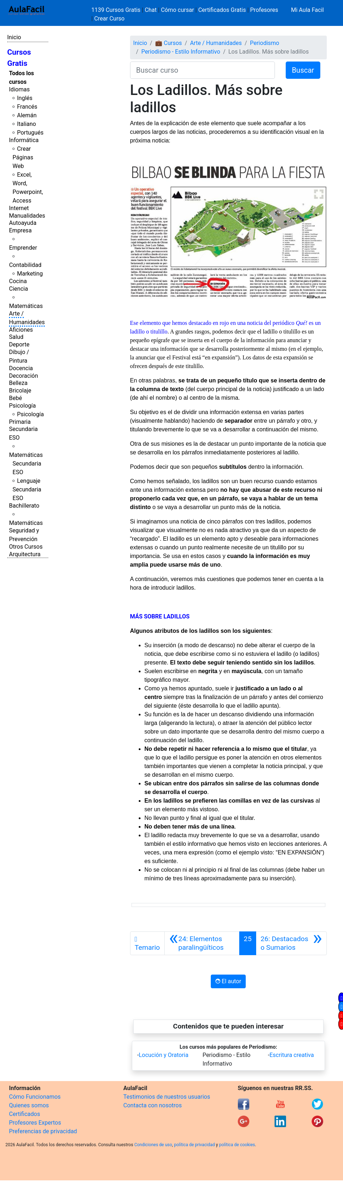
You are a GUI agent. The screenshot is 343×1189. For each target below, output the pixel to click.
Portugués (30, 132)
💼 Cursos (168, 43)
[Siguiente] (291, 943)
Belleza (18, 383)
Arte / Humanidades (216, 43)
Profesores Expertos (35, 1122)
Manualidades (27, 215)
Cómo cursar (177, 9)
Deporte (19, 344)
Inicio (14, 37)
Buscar (303, 70)
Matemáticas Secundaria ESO (26, 463)
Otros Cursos (26, 546)
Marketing (30, 273)
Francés (27, 106)
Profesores (264, 9)
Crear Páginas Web (23, 157)
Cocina (18, 281)
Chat (151, 9)
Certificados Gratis (222, 9)
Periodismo (264, 43)
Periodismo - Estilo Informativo (180, 51)
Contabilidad (25, 265)
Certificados (24, 1114)
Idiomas (19, 89)
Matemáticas (26, 306)
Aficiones (21, 329)
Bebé (15, 398)
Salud (16, 336)
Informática (24, 140)
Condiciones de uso (153, 1144)
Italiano (26, 124)
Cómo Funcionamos (35, 1096)
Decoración (23, 375)
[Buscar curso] (202, 70)
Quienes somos (29, 1105)
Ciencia (18, 288)
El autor (228, 981)
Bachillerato (24, 505)
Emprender (23, 247)
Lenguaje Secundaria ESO (27, 489)
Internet (19, 208)
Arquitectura (24, 554)
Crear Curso (109, 18)
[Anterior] (202, 943)
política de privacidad (194, 1144)
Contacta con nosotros (152, 1105)
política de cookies (237, 1144)
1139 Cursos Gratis (117, 9)
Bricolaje (20, 390)
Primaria (20, 421)
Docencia (21, 368)
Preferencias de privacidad (43, 1131)
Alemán (26, 115)
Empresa (20, 230)
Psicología (22, 405)
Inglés (24, 98)
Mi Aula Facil (307, 9)
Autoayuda (22, 222)
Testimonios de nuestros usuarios (166, 1096)
